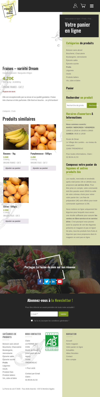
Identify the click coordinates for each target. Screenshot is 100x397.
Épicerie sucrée (72, 64)
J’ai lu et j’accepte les (50, 321)
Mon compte (71, 359)
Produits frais (8, 372)
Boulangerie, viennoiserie (76, 57)
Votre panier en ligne (72, 19)
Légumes (70, 70)
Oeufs (68, 74)
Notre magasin (72, 344)
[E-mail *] (44, 314)
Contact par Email (32, 374)
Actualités (70, 350)
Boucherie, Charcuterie (75, 53)
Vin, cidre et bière (73, 81)
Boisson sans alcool (74, 50)
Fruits (13, 111)
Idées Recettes (72, 353)
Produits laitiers (72, 77)
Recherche (93, 105)
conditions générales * (60, 321)
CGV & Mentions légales (45, 389)
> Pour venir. (30, 368)
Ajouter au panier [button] (12, 168)
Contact (69, 356)
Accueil (69, 341)
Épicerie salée (72, 60)
